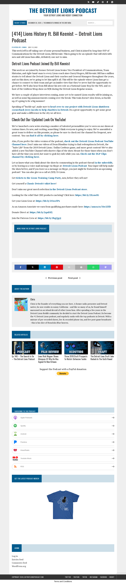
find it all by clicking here (44, 135)
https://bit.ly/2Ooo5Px (48, 200)
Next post (74, 277)
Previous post (54, 277)
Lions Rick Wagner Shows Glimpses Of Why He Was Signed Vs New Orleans (48, 359)
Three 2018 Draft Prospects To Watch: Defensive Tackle (75, 358)
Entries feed (17, 559)
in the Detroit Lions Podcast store (68, 189)
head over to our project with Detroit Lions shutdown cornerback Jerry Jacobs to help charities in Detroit (60, 108)
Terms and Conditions (63, 581)
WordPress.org (19, 566)
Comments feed (19, 562)
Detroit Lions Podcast (75, 165)
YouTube (76, 577)
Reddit (112, 577)
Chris (24, 47)
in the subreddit (103, 162)
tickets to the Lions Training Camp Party (38, 177)
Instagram (93, 577)
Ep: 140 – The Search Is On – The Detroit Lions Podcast (23, 358)
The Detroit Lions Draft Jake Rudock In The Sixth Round (102, 358)
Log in (15, 556)
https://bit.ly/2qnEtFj (41, 212)
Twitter (68, 577)
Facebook (103, 577)
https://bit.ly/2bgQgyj (49, 218)
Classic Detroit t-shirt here (41, 183)
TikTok (84, 577)
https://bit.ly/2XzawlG (87, 195)
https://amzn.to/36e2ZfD (97, 206)
